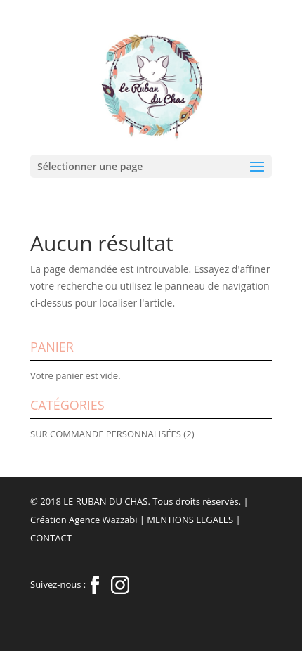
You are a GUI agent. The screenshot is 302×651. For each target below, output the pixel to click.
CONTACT (51, 537)
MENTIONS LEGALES (190, 519)
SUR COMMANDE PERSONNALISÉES (105, 433)
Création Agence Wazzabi (83, 519)
